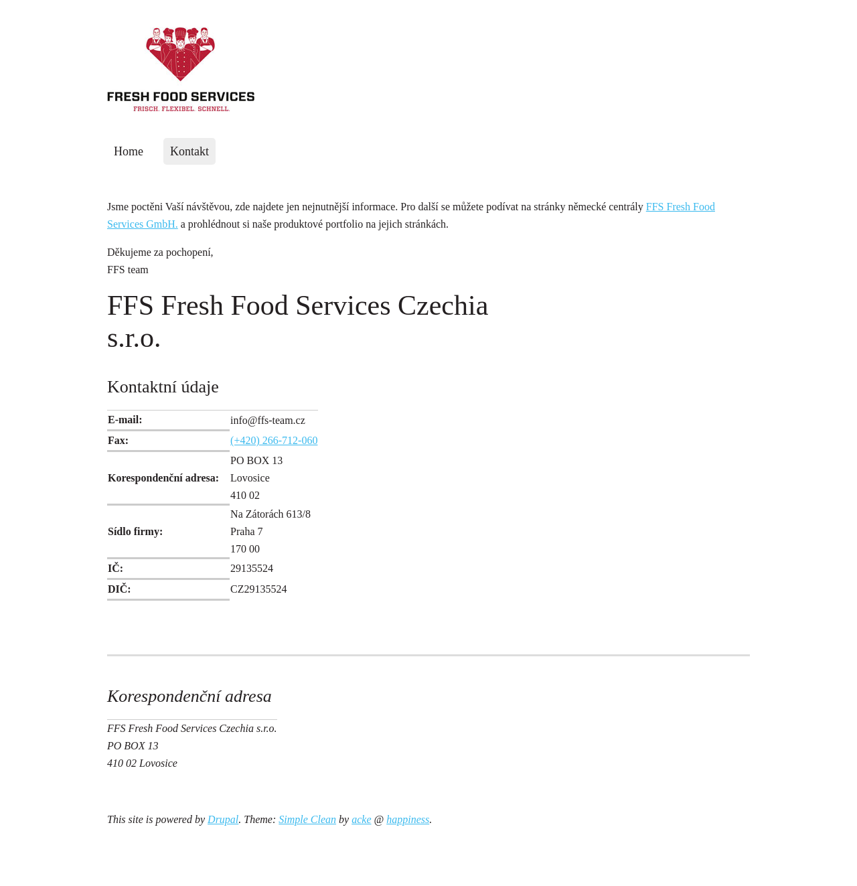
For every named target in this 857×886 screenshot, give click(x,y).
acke (361, 819)
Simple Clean (307, 819)
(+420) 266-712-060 (273, 440)
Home (128, 151)
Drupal (223, 819)
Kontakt (189, 151)
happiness (407, 819)
